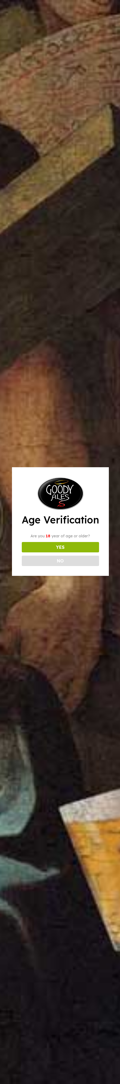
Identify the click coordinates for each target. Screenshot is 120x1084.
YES (60, 547)
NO (60, 561)
